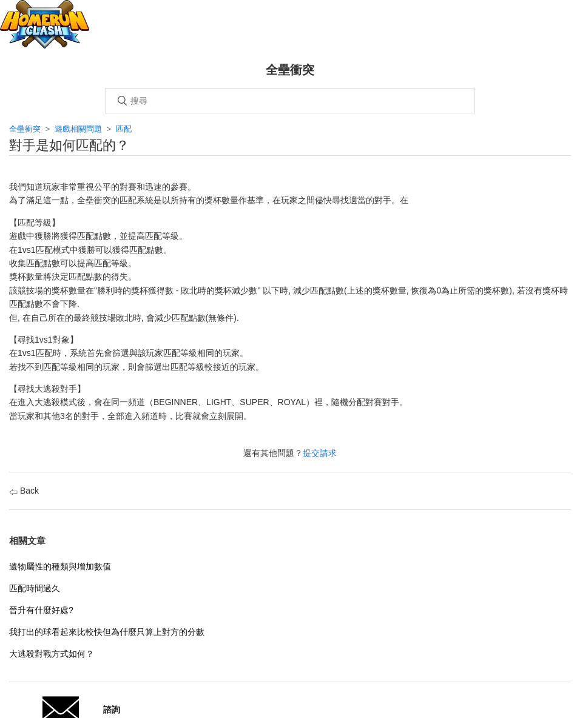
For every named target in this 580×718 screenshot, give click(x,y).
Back (24, 490)
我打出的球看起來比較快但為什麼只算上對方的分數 (106, 632)
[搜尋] (290, 101)
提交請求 (320, 453)
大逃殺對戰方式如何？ (51, 654)
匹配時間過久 (34, 588)
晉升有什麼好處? (41, 610)
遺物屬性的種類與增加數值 (60, 566)
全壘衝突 (25, 128)
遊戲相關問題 (78, 128)
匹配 (124, 128)
